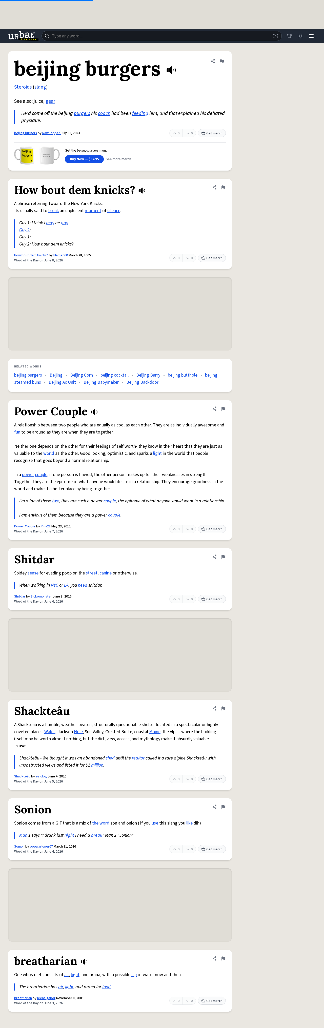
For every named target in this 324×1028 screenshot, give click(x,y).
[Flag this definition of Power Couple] (223, 409)
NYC (54, 585)
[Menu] (311, 35)
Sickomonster (41, 596)
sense (33, 573)
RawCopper (51, 133)
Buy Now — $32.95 (84, 159)
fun (17, 432)
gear (50, 101)
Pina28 (46, 526)
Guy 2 (24, 230)
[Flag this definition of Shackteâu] (223, 708)
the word (100, 823)
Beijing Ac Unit (62, 382)
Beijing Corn (81, 375)
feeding (140, 113)
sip (134, 975)
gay (64, 223)
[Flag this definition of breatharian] (223, 958)
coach (104, 113)
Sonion (19, 846)
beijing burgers (25, 133)
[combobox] (161, 36)
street (91, 573)
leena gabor (46, 998)
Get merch (211, 133)
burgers (82, 113)
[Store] (289, 35)
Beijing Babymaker (101, 382)
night (69, 835)
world (48, 453)
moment (93, 211)
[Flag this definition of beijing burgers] (222, 61)
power (28, 474)
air (66, 975)
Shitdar (19, 596)
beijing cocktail (114, 375)
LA (66, 585)
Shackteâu (22, 776)
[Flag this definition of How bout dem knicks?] (223, 187)
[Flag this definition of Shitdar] (223, 557)
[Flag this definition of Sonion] (223, 807)
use (155, 823)
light (157, 453)
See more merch (118, 159)
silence (113, 211)
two (55, 501)
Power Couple (24, 526)
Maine (154, 732)
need (82, 585)
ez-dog (41, 776)
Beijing (56, 375)
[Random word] (275, 36)
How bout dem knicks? (31, 255)
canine (105, 573)
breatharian (23, 998)
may (50, 223)
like (189, 823)
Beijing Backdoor (142, 382)
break (53, 211)
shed (110, 758)
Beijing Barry (148, 375)
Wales (49, 732)
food (106, 987)
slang (40, 87)
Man (23, 835)
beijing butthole (182, 375)
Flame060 (60, 255)
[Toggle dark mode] (300, 35)
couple (41, 474)
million (97, 765)
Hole (78, 732)
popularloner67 (41, 846)
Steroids (23, 87)
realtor (138, 758)
